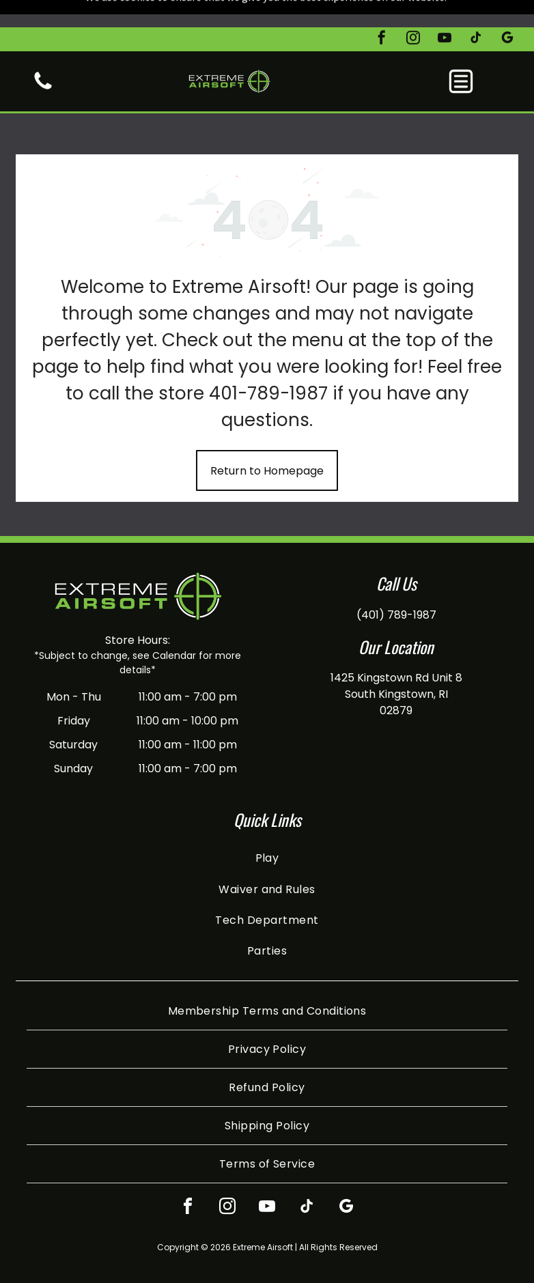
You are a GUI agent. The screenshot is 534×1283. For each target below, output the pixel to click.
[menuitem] (267, 823)
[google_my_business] (507, 12)
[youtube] (444, 12)
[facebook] (381, 12)
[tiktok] (476, 12)
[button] (461, 54)
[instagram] (413, 12)
